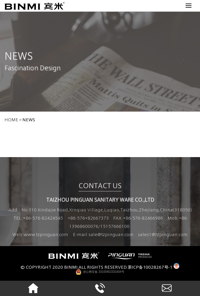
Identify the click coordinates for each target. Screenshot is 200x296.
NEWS (28, 119)
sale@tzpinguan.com (111, 235)
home (11, 119)
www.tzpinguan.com (46, 235)
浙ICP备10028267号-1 (150, 267)
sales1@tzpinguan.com (163, 235)
